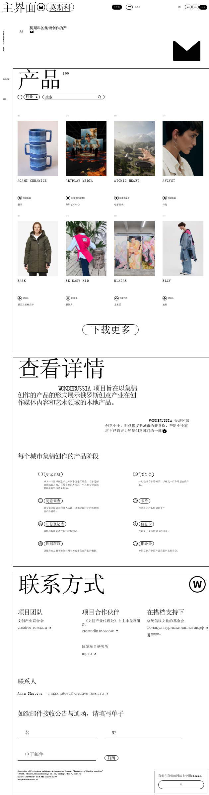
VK (179, 7)
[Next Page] (110, 329)
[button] (29, 97)
